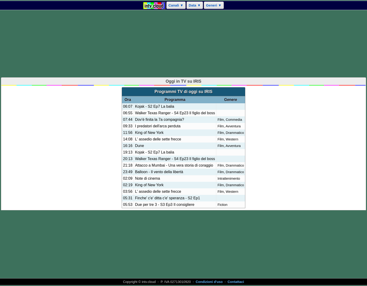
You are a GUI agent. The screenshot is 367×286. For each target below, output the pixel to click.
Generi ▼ (214, 5)
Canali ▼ (176, 5)
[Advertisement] (183, 43)
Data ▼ (195, 5)
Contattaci (236, 282)
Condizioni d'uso (209, 282)
